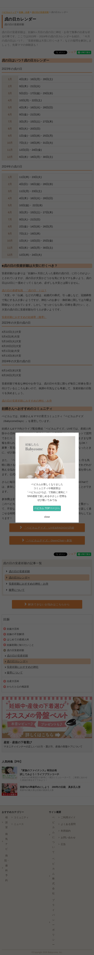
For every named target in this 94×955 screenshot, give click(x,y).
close (47, 517)
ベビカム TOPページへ (47, 508)
